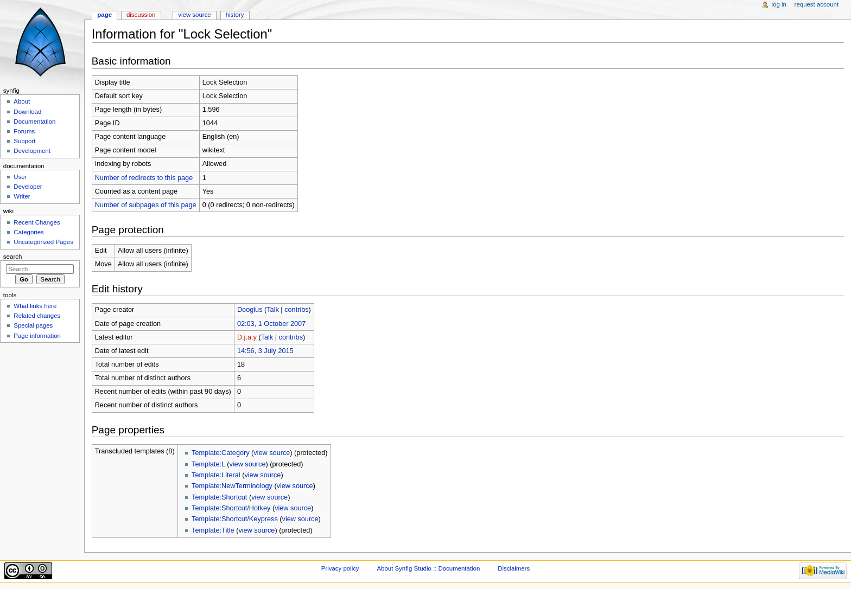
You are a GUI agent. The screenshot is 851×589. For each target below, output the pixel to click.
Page (104, 14)
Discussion (140, 14)
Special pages (33, 325)
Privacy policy (340, 568)
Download (27, 111)
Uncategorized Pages (43, 242)
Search (12, 256)
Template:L (208, 464)
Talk (272, 309)
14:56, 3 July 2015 (265, 351)
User (20, 177)
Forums (24, 131)
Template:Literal (216, 475)
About (22, 101)
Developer (28, 186)
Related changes (37, 315)
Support (24, 141)
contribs (296, 309)
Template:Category (221, 453)
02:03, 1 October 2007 (271, 324)
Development (32, 151)
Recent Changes (37, 222)
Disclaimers (514, 568)
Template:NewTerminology (232, 486)
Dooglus (250, 309)
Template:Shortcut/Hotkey (231, 508)
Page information (37, 335)
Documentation (34, 121)
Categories (28, 232)
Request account (817, 4)
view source (271, 453)
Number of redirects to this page (144, 178)
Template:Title (213, 530)
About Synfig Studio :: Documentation (428, 568)
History (235, 14)
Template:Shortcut (219, 497)
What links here (35, 306)
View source (194, 14)
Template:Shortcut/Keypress (235, 519)
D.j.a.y (247, 337)
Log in (779, 4)
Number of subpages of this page (145, 205)
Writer (22, 196)
